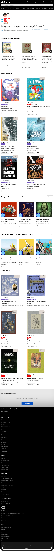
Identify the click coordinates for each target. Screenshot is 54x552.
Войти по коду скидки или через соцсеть (12, 513)
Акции (3, 458)
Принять (27, 548)
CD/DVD (44, 8)
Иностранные (10, 8)
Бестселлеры (5, 271)
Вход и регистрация (7, 515)
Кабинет (3, 520)
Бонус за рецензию (6, 463)
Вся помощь (4, 538)
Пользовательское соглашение (9, 541)
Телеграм (4, 431)
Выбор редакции (6, 73)
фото (17, 80)
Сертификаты (5, 465)
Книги (2, 8)
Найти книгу (27, 403)
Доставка (4, 532)
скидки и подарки (36, 29)
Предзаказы (4, 469)
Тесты (2, 487)
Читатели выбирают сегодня (10, 38)
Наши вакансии (5, 503)
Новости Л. (4, 489)
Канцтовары (30, 8)
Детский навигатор (6, 478)
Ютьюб (3, 424)
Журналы (4, 442)
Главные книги (5, 460)
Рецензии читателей (7, 480)
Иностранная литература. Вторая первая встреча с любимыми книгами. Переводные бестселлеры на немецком (8, 260)
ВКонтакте (4, 420)
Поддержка (4, 534)
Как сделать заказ (6, 527)
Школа (23, 8)
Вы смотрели (5, 518)
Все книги (4, 437)
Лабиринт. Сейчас (6, 476)
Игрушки (38, 8)
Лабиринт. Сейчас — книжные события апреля (16, 197)
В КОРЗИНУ (5, 113)
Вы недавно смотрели (8, 393)
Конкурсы (4, 492)
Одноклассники (5, 427)
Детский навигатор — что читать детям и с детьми (17, 234)
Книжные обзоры (6, 483)
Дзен (2, 429)
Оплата (3, 529)
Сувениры (51, 8)
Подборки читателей (7, 485)
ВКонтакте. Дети (5, 422)
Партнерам (4, 501)
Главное (18, 8)
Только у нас (4, 467)
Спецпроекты (5, 494)
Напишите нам (5, 536)
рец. (16, 79)
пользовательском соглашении (14, 545)
